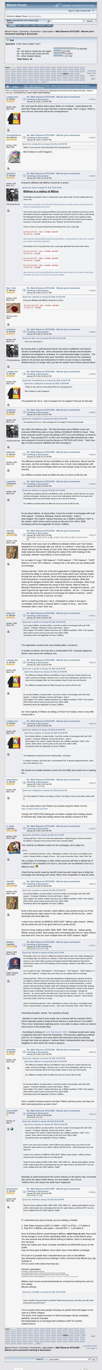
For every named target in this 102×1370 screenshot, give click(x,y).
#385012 (92, 663)
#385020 (92, 1192)
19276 (53, 78)
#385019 (92, 1114)
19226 (82, 69)
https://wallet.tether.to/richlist (34, 808)
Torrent (10, 22)
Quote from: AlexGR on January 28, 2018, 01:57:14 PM (43, 835)
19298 (19, 82)
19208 (59, 67)
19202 (25, 67)
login (30, 16)
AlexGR (10, 531)
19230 (24, 71)
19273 (36, 78)
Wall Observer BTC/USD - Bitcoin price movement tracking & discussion (43, 1348)
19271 (24, 78)
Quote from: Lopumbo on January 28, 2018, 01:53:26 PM (43, 622)
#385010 (92, 535)
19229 (19, 71)
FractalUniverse (14, 135)
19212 (82, 67)
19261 (47, 76)
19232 (36, 71)
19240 (82, 71)
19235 (53, 71)
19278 (65, 78)
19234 (47, 71)
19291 (59, 80)
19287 (36, 80)
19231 (30, 71)
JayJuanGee (41, 949)
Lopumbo (11, 481)
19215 (19, 69)
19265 (70, 76)
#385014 (92, 783)
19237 (65, 71)
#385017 (92, 945)
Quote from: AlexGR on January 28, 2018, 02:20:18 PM (43, 1121)
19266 (76, 76)
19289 (47, 80)
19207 (53, 67)
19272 (30, 78)
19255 (13, 76)
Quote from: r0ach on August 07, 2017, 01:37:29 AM (42, 188)
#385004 (92, 291)
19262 (53, 76)
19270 (19, 78)
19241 (7, 74)
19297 (13, 82)
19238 (70, 71)
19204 (36, 67)
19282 (7, 80)
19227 (7, 71)
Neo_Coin (11, 288)
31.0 (36, 20)
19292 (65, 80)
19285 (24, 80)
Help (19, 25)
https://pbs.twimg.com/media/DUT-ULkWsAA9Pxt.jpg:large (60, 1276)
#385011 (92, 616)
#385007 (92, 412)
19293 (70, 80)
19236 (59, 71)
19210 (71, 67)
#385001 (92, 99)
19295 (82, 80)
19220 (47, 69)
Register (41, 25)
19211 (76, 67)
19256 (19, 76)
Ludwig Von (12, 97)
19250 (59, 74)
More (49, 25)
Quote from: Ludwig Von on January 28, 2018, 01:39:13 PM (44, 419)
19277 (59, 78)
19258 (30, 76)
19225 (76, 69)
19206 (48, 67)
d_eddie (39, 786)
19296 (7, 82)
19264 (65, 76)
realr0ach (11, 173)
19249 (53, 74)
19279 (70, 78)
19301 (36, 82)
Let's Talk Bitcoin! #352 (56, 1032)
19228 (13, 71)
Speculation (48, 31)
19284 (19, 80)
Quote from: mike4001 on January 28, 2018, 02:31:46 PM (43, 1292)
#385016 (92, 884)
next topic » (93, 74)
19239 (76, 71)
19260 (42, 76)
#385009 (92, 484)
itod (70, 537)
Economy (24, 31)
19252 (71, 74)
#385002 (92, 138)
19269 (13, 78)
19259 (36, 76)
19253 (77, 74)
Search (26, 25)
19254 (7, 76)
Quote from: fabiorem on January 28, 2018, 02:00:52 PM (43, 730)
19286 (30, 80)
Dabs (38, 1117)
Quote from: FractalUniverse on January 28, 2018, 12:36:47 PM (46, 380)
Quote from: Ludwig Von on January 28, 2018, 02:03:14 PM (44, 790)
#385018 (92, 1052)
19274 (42, 78)
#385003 (92, 176)
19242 (13, 74)
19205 (42, 67)
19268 (7, 78)
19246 (36, 74)
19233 (42, 71)
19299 (24, 82)
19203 (30, 67)
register (38, 16)
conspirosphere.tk (43, 537)
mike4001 (11, 1049)
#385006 (92, 374)
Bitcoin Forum (11, 31)
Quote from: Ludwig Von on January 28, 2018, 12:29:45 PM (44, 144)
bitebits (62, 537)
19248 (47, 74)
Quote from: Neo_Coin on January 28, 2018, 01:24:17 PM (43, 338)
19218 (36, 69)
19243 (19, 74)
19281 (82, 78)
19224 (70, 69)
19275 (47, 78)
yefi (54, 537)
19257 (24, 76)
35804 (44, 82)
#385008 (92, 455)
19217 (30, 69)
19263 (59, 76)
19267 (82, 76)
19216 (24, 69)
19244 (24, 74)
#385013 (92, 724)
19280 (76, 78)
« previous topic (91, 71)
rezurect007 (12, 1111)
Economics (35, 31)
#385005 (92, 332)
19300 (30, 82)
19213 (7, 69)
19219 (42, 69)
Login (33, 25)
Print (93, 79)
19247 (42, 74)
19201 (19, 67)
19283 (13, 80)
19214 (13, 69)
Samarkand (12, 779)
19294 (76, 80)
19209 (65, 67)
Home (12, 25)
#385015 (92, 829)
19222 (59, 69)
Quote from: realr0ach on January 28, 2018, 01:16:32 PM (43, 297)
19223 (65, 69)
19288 (42, 80)
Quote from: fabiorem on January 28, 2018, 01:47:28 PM (43, 490)
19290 (53, 80)
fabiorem (10, 452)
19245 (30, 74)
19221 (53, 69)
